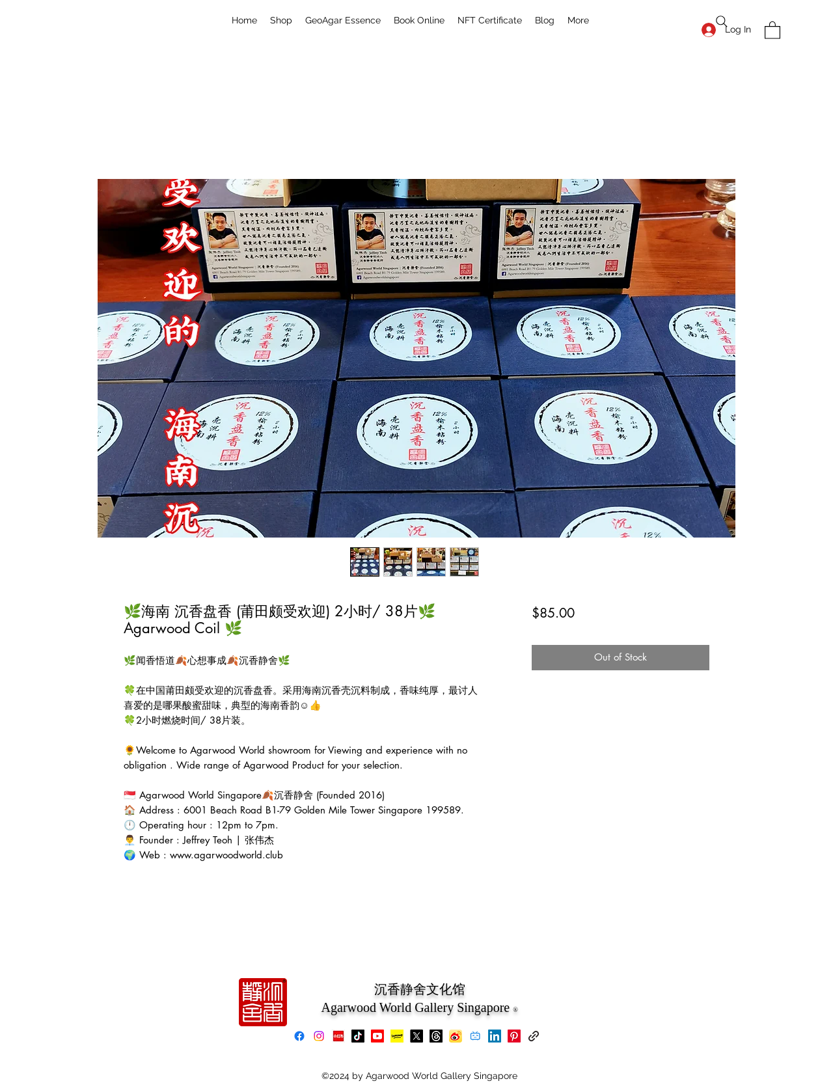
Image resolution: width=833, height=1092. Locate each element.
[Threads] (436, 1036)
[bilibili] (475, 1036)
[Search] (721, 21)
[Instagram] (318, 1036)
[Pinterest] (514, 1036)
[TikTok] (357, 1036)
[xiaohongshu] (338, 1036)
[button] (772, 29)
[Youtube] (377, 1036)
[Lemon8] (396, 1036)
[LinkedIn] (494, 1036)
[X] (416, 1036)
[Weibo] (455, 1036)
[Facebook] (299, 1036)
